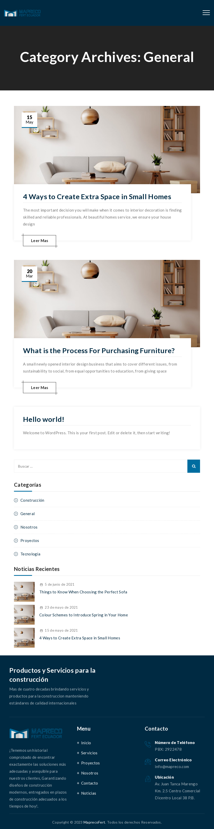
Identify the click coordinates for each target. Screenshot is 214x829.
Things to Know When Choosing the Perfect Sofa (83, 591)
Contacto (89, 782)
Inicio (86, 742)
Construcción (32, 499)
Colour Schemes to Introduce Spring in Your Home (83, 614)
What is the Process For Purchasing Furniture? (100, 350)
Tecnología (30, 553)
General (27, 513)
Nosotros (28, 526)
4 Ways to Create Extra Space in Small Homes (98, 196)
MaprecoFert (94, 821)
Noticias (88, 792)
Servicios (89, 752)
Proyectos (29, 540)
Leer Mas (39, 240)
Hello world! (44, 418)
